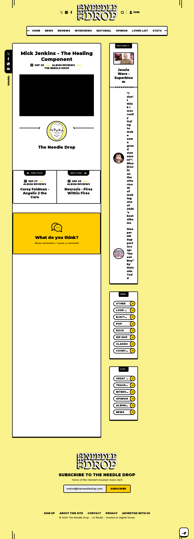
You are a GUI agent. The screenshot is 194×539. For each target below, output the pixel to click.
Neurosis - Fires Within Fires (78, 191)
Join (134, 12)
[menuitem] (36, 31)
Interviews (83, 30)
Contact (94, 513)
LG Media (97, 517)
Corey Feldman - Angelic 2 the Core (34, 193)
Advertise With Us (136, 513)
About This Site (71, 513)
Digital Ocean (127, 517)
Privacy (111, 513)
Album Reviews (63, 65)
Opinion (121, 30)
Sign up (49, 513)
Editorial (103, 30)
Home (36, 30)
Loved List (140, 30)
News (49, 30)
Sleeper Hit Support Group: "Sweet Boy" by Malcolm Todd (130, 253)
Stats (157, 30)
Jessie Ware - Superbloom (123, 76)
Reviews (64, 30)
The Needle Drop (56, 68)
